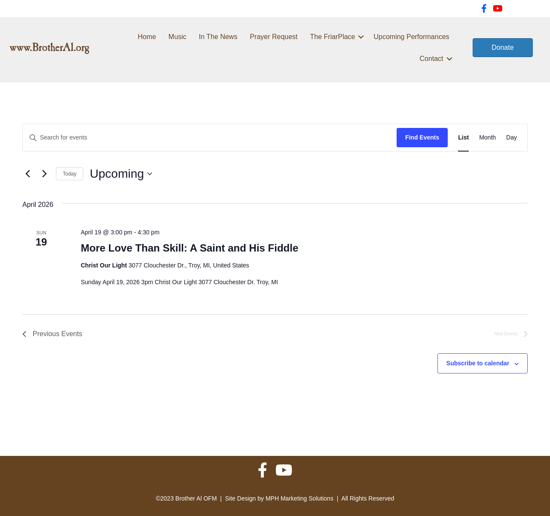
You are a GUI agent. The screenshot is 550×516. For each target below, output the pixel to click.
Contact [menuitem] (431, 58)
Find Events (422, 137)
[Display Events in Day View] (511, 137)
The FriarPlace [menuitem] (332, 36)
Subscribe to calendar (477, 363)
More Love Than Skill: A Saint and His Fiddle (189, 248)
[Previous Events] (27, 174)
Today (69, 174)
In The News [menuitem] (218, 36)
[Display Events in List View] (463, 137)
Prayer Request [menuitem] (273, 36)
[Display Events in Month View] (487, 137)
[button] (361, 37)
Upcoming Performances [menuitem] (411, 36)
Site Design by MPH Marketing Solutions (279, 498)
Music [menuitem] (177, 36)
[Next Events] (44, 174)
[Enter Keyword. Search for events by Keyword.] (210, 137)
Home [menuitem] (147, 36)
